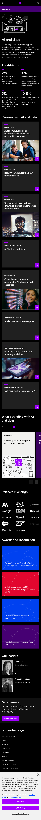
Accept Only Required (20, 808)
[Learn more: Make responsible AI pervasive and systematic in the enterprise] (20, 290)
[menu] (2, 3)
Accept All (20, 801)
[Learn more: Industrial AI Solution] (20, 141)
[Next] (36, 482)
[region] (20, 796)
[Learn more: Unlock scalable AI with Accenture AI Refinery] (20, 326)
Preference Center (8, 736)
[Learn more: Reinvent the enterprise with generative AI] (20, 215)
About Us (5, 744)
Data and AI (6, 9)
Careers (4, 740)
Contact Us (6, 748)
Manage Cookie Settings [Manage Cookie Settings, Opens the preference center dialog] (20, 814)
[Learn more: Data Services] (20, 177)
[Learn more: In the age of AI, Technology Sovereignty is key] (20, 360)
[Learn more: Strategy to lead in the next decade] (20, 253)
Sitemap (5, 756)
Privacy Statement (8, 760)
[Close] (38, 774)
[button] (10, 718)
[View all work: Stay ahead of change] (8, 426)
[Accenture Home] (20, 3)
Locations (5, 752)
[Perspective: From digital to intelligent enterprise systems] (18, 455)
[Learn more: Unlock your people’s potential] (20, 395)
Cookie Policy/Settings (10, 768)
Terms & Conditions (9, 764)
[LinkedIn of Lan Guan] (15, 674)
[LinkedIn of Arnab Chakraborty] (15, 691)
